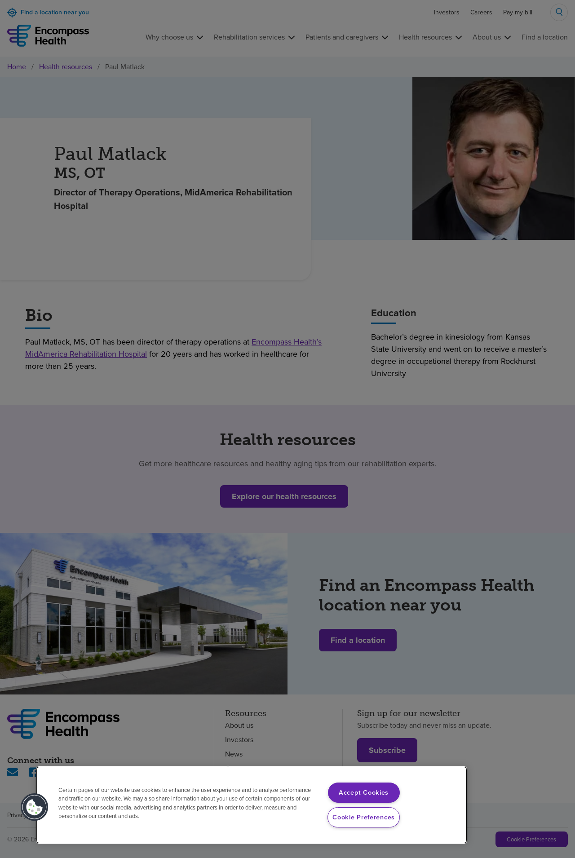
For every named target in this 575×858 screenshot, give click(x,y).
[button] (34, 807)
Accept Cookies (364, 792)
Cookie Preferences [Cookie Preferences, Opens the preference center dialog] (363, 817)
